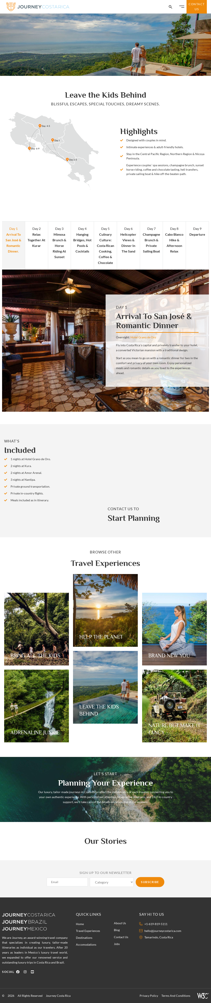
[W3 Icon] (202, 996)
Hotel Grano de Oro (143, 337)
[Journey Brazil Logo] (33, 921)
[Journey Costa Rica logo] (31, 914)
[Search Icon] (170, 7)
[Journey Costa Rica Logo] (38, 6)
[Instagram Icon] (26, 971)
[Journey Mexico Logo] (27, 928)
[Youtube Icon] (33, 971)
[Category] (112, 882)
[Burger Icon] (181, 6)
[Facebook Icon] (18, 971)
